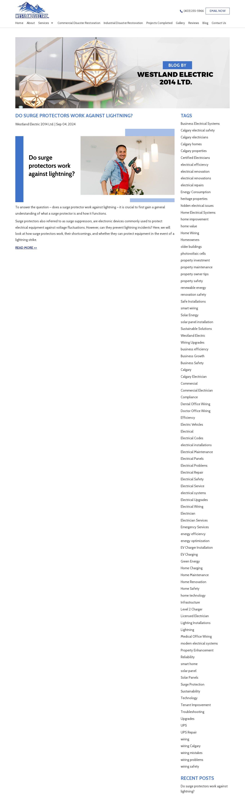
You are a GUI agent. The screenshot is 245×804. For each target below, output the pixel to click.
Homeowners (190, 240)
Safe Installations (193, 301)
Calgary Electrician (194, 377)
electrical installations (196, 445)
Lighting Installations (196, 623)
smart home (189, 664)
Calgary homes (191, 144)
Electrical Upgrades (194, 500)
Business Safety (192, 363)
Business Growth (192, 356)
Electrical (187, 431)
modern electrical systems (199, 643)
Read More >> (26, 248)
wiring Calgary (191, 746)
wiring (185, 739)
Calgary (186, 370)
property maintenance (196, 267)
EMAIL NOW (218, 11)
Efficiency (188, 418)
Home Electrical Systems (198, 212)
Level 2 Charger (191, 609)
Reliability (188, 657)
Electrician (188, 513)
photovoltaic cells (193, 253)
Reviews (193, 23)
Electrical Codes (192, 438)
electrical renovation (195, 171)
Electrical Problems (194, 465)
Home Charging (192, 568)
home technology (193, 595)
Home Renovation (193, 582)
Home (19, 23)
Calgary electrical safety (198, 130)
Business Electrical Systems (200, 124)
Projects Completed (159, 23)
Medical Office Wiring (196, 636)
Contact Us (219, 23)
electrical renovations (196, 178)
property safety (192, 281)
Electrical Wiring (192, 506)
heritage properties (194, 199)
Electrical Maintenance (197, 452)
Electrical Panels (192, 459)
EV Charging (189, 554)
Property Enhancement (197, 650)
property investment (195, 260)
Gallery (180, 23)
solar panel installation (197, 322)
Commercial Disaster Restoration (79, 23)
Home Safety (190, 588)
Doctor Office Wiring (195, 411)
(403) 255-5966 (194, 11)
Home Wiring (190, 233)
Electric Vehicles (192, 424)
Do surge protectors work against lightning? (74, 115)
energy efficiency (193, 534)
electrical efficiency (194, 165)
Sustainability (190, 691)
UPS (184, 725)
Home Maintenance (195, 575)
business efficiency (194, 349)
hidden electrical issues (197, 206)
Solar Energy (189, 315)
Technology (189, 698)
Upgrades (187, 719)
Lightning (187, 630)
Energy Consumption (196, 192)
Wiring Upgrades (192, 342)
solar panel (188, 671)
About (31, 23)
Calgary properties (194, 151)
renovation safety (193, 294)
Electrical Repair (192, 472)
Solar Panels (189, 677)
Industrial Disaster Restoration (123, 23)
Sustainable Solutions (196, 329)
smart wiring (189, 308)
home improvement (194, 219)
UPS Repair (189, 732)
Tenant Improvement (196, 705)
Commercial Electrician (197, 390)
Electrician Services (194, 520)
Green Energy (190, 561)
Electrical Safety (192, 479)
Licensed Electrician (195, 616)
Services (43, 23)
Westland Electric (193, 336)
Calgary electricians (194, 137)
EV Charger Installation (197, 547)
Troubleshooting (192, 712)
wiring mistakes (192, 753)
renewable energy (193, 288)
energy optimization (195, 541)
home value (189, 226)
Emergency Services (195, 527)
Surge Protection (192, 684)
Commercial (189, 383)
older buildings (191, 247)
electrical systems (193, 493)
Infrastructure (190, 602)
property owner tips (195, 274)
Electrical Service (192, 486)
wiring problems (192, 760)
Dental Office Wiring (195, 404)
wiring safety (190, 766)
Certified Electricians (195, 158)
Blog (205, 23)
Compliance (189, 397)
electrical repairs (192, 185)
